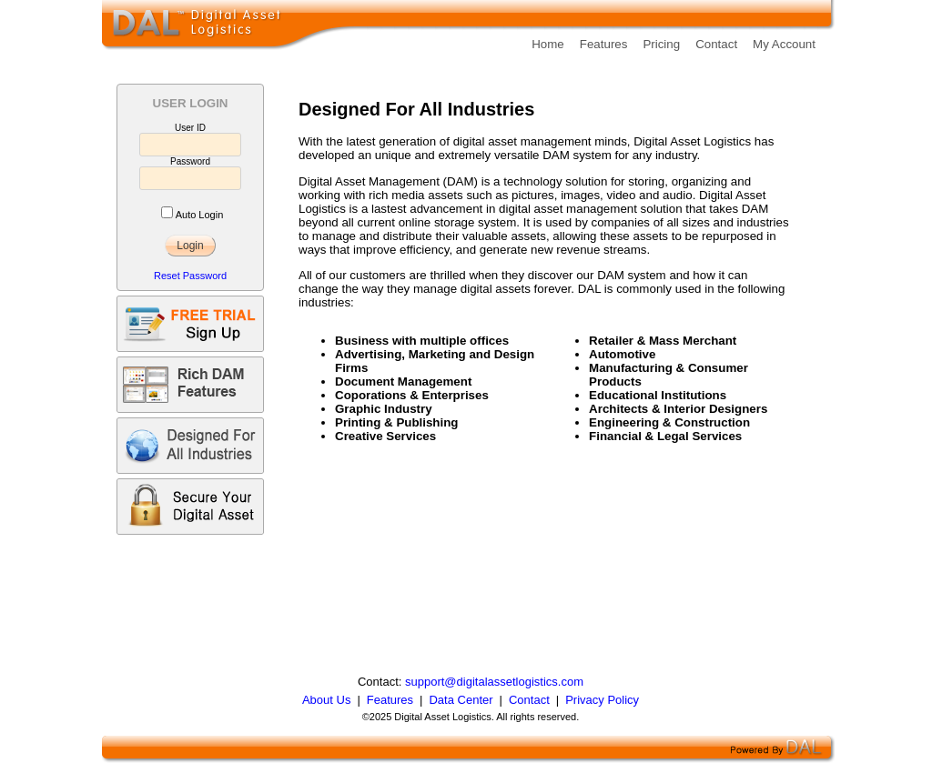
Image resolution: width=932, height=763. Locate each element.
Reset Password (190, 275)
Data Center (460, 700)
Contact (716, 44)
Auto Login (200, 214)
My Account (784, 44)
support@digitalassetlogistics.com (494, 681)
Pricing (661, 44)
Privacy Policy (602, 700)
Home (548, 44)
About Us (326, 700)
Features (604, 44)
